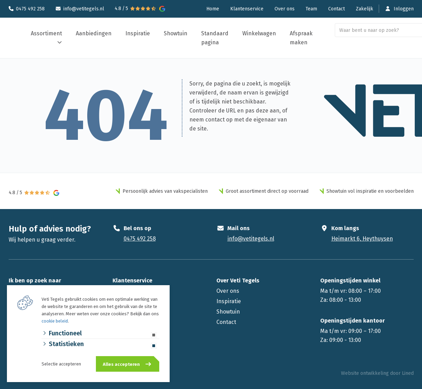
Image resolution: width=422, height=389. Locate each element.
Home (212, 9)
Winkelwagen (259, 33)
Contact (336, 9)
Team (311, 9)
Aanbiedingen (93, 33)
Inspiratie (137, 33)
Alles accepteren (121, 364)
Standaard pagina (214, 38)
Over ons (285, 9)
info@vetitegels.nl (83, 9)
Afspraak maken (301, 38)
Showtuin (175, 33)
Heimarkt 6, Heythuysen (362, 238)
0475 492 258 (30, 9)
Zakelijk (364, 9)
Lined (408, 373)
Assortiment (46, 33)
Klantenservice (246, 9)
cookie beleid (55, 321)
